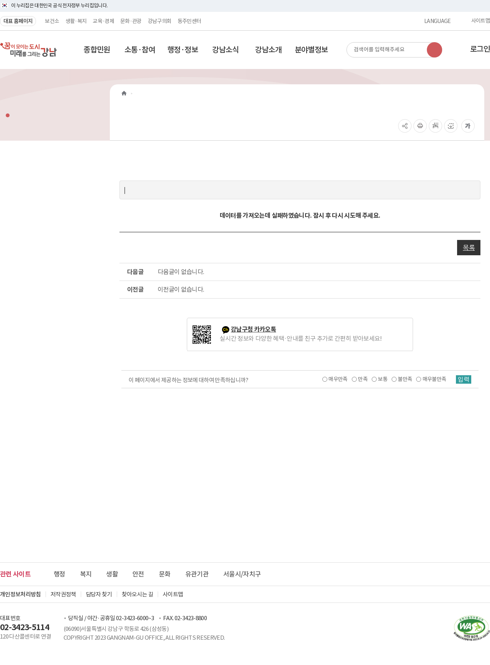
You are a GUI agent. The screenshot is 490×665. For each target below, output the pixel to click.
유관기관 (197, 574)
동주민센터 (189, 21)
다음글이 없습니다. (181, 272)
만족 (363, 379)
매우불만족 (434, 379)
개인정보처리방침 (20, 594)
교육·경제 (103, 21)
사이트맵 (480, 21)
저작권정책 (63, 594)
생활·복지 (76, 21)
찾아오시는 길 (137, 594)
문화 (165, 574)
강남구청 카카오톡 (253, 329)
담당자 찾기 (99, 594)
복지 (86, 574)
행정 (59, 574)
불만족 (405, 379)
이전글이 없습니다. (181, 289)
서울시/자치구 (242, 574)
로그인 (480, 49)
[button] (96, 50)
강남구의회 (160, 21)
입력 (463, 379)
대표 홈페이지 (18, 21)
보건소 (52, 21)
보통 (382, 379)
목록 (469, 247)
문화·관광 (131, 21)
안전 (138, 574)
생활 (112, 574)
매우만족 (337, 379)
